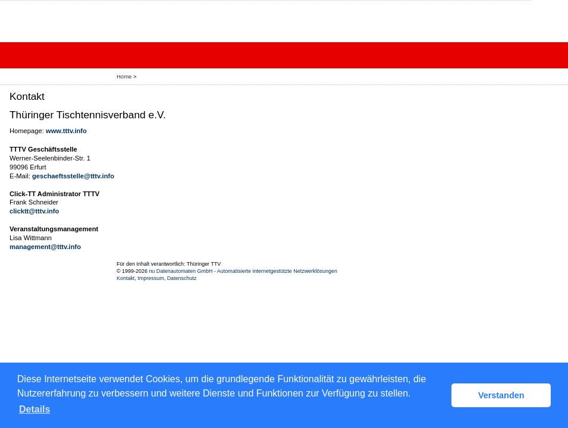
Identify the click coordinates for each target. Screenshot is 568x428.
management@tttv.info (45, 246)
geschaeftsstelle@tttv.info (73, 176)
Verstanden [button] (501, 395)
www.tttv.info (66, 130)
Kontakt (125, 278)
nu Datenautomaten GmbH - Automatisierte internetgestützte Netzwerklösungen (243, 271)
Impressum (150, 278)
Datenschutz (182, 278)
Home (124, 76)
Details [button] (34, 409)
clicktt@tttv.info (34, 211)
